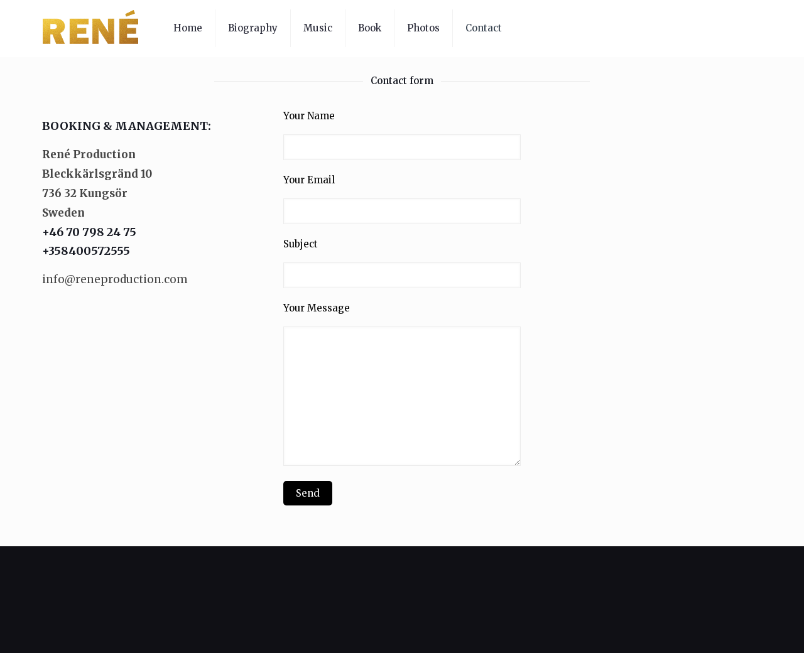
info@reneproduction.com (115, 279)
